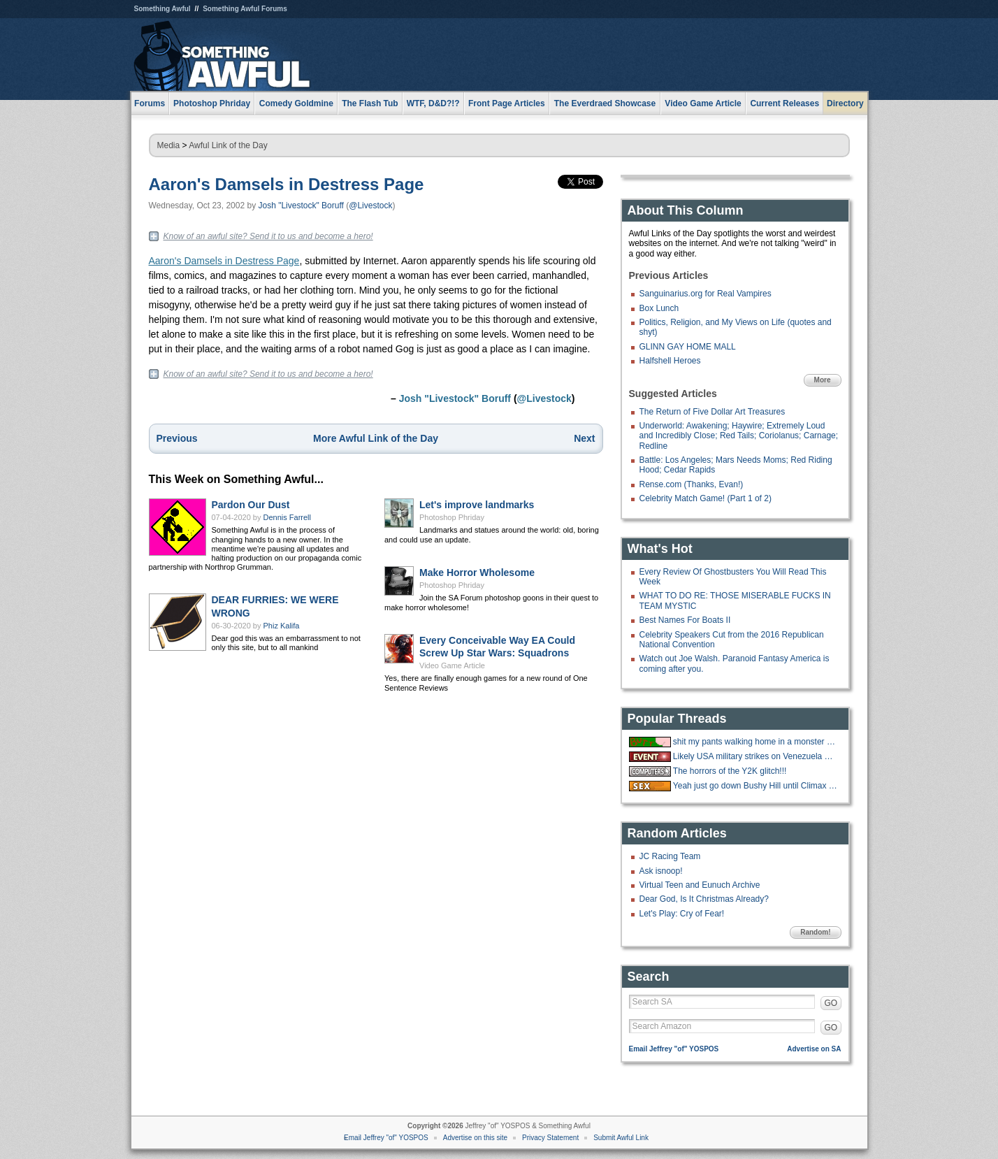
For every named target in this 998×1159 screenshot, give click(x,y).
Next (584, 438)
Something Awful (162, 9)
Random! (815, 932)
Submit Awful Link (621, 1138)
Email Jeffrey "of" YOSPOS (674, 1049)
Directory (845, 103)
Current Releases (784, 103)
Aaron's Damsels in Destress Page (286, 184)
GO (831, 1003)
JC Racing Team (670, 856)
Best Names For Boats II (685, 620)
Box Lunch (659, 308)
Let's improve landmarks (476, 504)
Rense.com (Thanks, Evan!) (691, 484)
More (822, 380)
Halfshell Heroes (670, 361)
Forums (149, 103)
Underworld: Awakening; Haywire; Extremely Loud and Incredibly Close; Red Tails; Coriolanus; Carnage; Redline (739, 436)
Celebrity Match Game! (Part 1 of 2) (705, 498)
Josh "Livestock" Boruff (301, 205)
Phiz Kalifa (281, 625)
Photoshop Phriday (451, 517)
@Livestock (370, 205)
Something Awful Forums (245, 9)
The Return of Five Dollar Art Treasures (712, 412)
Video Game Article (452, 665)
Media (168, 145)
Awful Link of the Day (228, 145)
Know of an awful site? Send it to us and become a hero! (268, 236)
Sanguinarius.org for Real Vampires (705, 293)
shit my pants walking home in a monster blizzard (755, 742)
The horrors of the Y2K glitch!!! (730, 771)
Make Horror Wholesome (477, 572)
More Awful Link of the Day (375, 438)
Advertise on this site (475, 1138)
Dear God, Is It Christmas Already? (704, 899)
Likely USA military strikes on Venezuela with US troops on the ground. (755, 756)
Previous (177, 438)
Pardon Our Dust (251, 504)
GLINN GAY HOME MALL (687, 347)
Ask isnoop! (661, 871)
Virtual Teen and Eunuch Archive (699, 885)
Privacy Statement (550, 1138)
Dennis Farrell (287, 517)
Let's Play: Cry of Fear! (682, 914)
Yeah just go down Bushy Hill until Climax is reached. (755, 786)
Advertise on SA (814, 1049)
